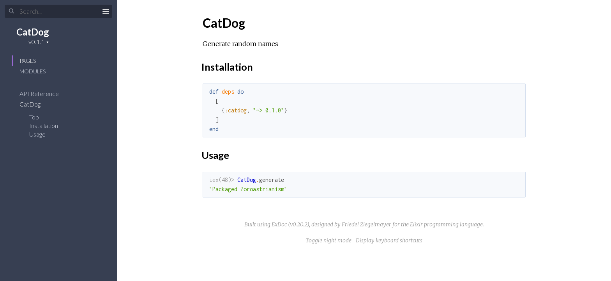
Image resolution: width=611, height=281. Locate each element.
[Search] (58, 11)
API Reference (44, 93)
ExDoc (279, 224)
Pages (27, 60)
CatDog (32, 31)
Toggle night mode (328, 240)
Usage (37, 134)
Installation (43, 125)
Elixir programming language (446, 224)
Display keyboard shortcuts (389, 240)
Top (34, 117)
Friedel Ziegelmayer (366, 224)
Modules (32, 71)
